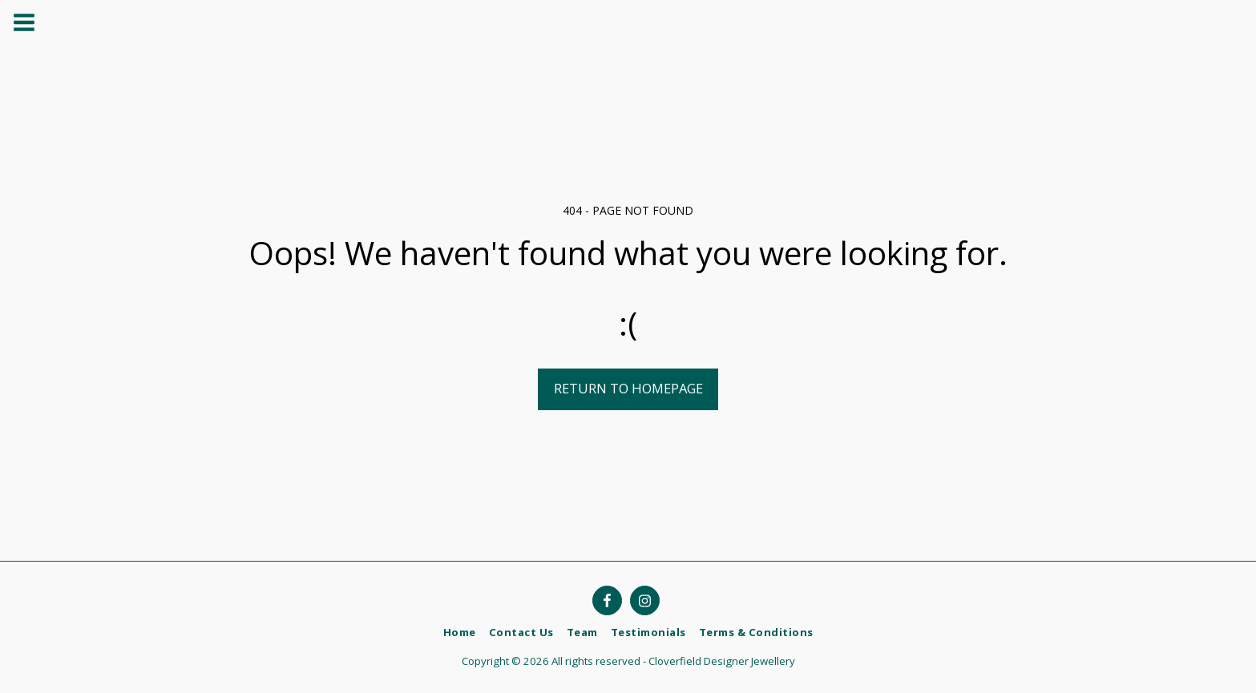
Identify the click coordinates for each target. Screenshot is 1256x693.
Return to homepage (628, 388)
